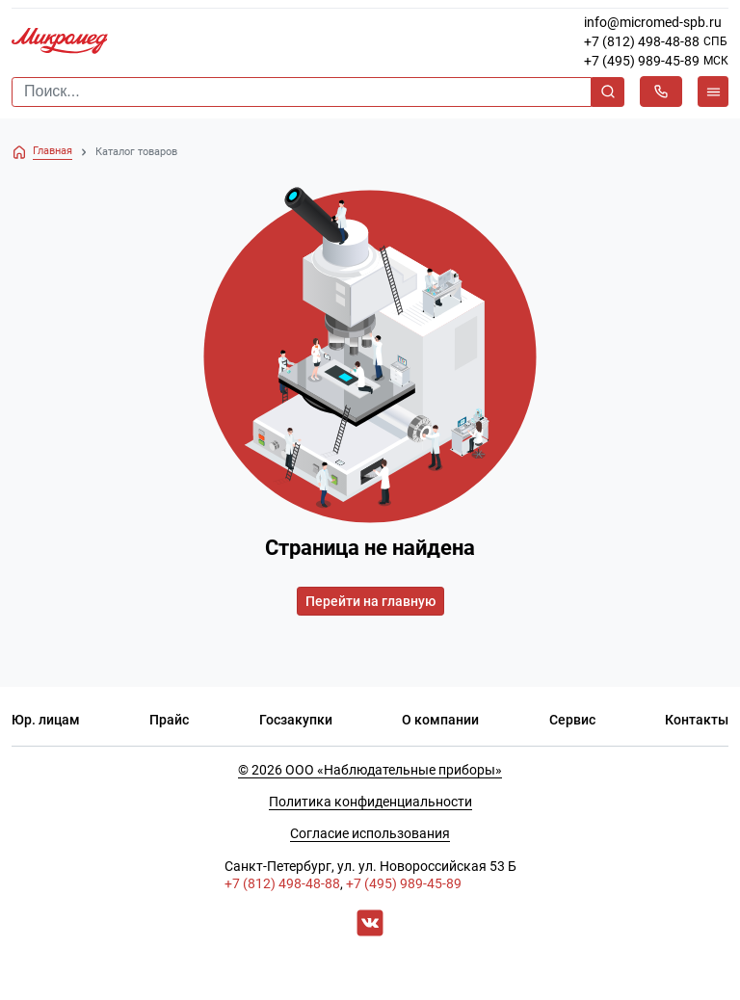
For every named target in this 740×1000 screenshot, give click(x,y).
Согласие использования (370, 833)
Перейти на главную (370, 601)
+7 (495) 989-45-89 (642, 60)
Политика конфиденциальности (370, 801)
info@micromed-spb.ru (653, 22)
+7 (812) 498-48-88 (642, 41)
